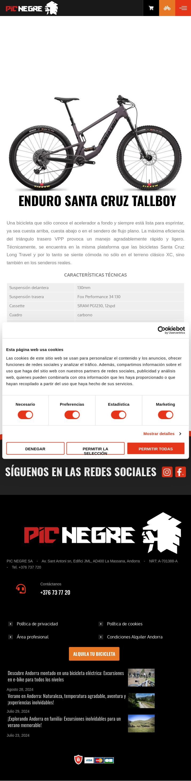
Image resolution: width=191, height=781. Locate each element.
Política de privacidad (37, 623)
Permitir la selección (95, 451)
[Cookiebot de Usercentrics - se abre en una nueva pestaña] (161, 330)
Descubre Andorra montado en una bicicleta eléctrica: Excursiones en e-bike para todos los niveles (66, 676)
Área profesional (32, 637)
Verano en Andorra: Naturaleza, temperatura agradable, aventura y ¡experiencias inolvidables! (67, 699)
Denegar (35, 449)
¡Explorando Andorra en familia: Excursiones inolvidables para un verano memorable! (64, 721)
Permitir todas (156, 449)
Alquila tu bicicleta (94, 653)
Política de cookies (124, 623)
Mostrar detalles (159, 433)
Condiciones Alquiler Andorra (135, 637)
